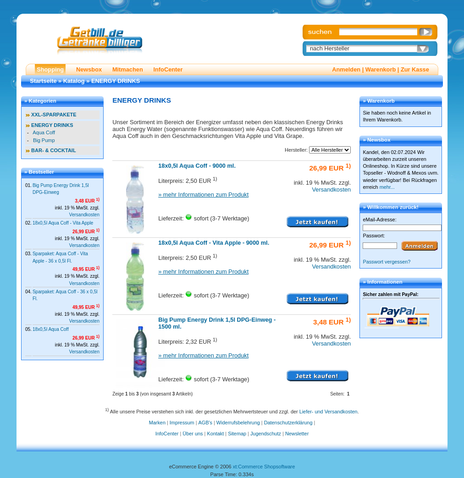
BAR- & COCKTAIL (53, 150)
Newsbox (89, 69)
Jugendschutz (265, 433)
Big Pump (44, 140)
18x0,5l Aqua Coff (51, 329)
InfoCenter (167, 69)
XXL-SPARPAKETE (54, 114)
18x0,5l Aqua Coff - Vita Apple (63, 222)
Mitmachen (127, 69)
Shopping (50, 69)
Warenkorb (380, 69)
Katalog (74, 80)
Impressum (182, 422)
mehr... (387, 187)
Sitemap (237, 433)
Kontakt (215, 433)
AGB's (205, 422)
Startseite (43, 80)
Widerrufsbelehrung (238, 422)
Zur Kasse (415, 69)
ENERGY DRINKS (115, 80)
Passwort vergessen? (386, 261)
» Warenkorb (378, 101)
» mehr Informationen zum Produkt (203, 194)
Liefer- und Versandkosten (328, 411)
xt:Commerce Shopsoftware (264, 466)
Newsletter (297, 433)
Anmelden (346, 69)
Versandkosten (84, 214)
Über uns (192, 433)
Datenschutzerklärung (288, 422)
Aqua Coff (44, 132)
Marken (157, 422)
